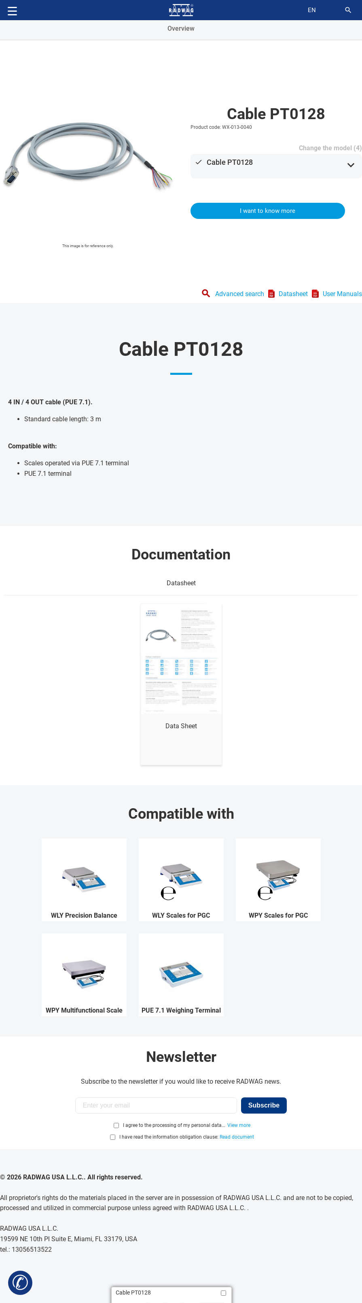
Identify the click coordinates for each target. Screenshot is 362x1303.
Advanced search (239, 294)
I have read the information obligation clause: (186, 1137)
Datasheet (293, 294)
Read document (237, 1137)
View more (238, 1125)
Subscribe (263, 1105)
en (312, 10)
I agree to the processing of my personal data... (174, 1125)
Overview (181, 28)
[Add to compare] (223, 1293)
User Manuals (342, 294)
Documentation (181, 554)
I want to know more (267, 210)
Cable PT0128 (230, 162)
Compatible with (181, 813)
